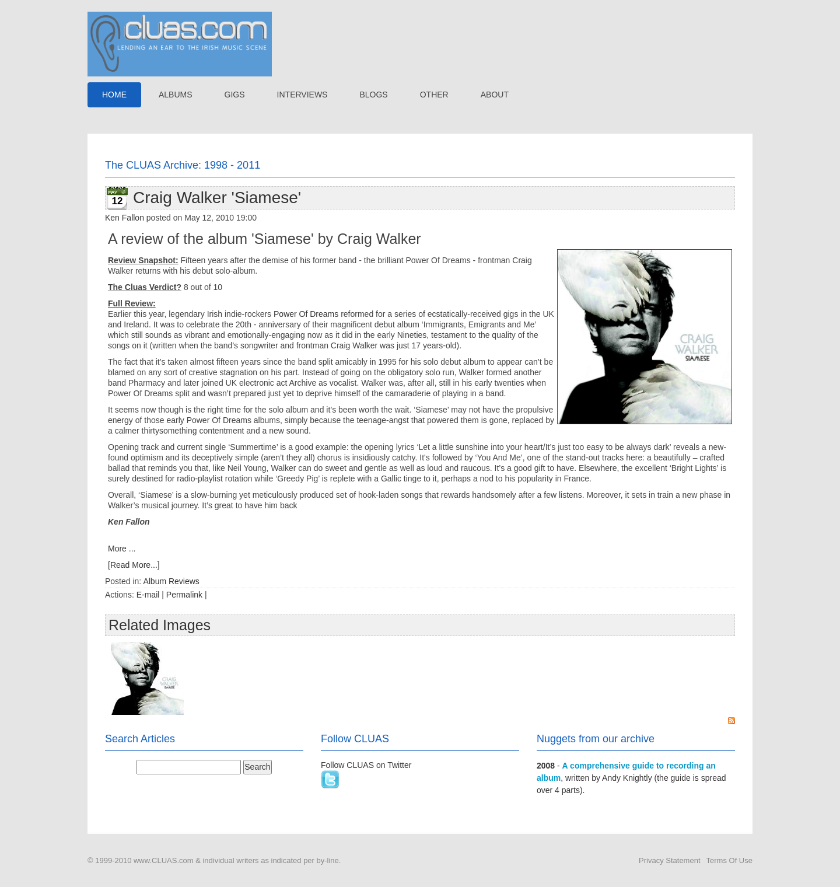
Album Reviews (171, 581)
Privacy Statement (670, 860)
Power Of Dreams (306, 314)
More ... (121, 548)
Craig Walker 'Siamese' (217, 197)
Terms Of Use (729, 860)
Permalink (184, 594)
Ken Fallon (124, 217)
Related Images (159, 625)
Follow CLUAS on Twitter (366, 765)
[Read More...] (134, 565)
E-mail (148, 594)
